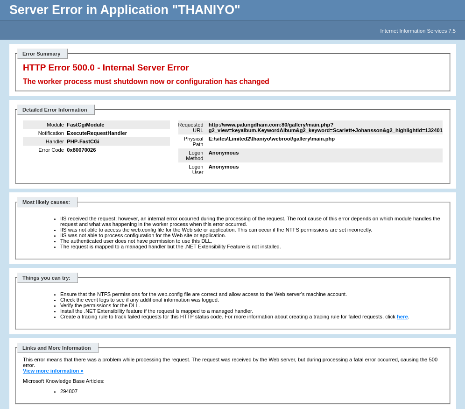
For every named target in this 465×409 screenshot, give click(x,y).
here (402, 316)
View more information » (53, 371)
